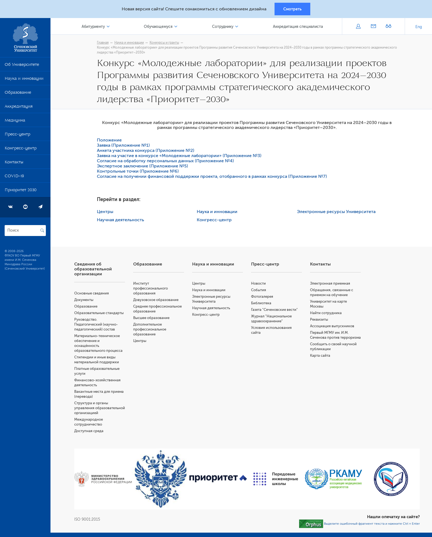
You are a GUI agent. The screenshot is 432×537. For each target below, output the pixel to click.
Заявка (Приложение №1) (123, 145)
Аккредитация (18, 107)
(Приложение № (306, 176)
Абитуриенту (94, 27)
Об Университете (22, 66)
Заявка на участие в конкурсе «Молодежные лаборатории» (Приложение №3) (179, 156)
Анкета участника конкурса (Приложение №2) (146, 150)
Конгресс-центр (21, 149)
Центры (105, 212)
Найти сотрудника (326, 313)
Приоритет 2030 (21, 191)
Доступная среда (89, 436)
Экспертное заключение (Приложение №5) (143, 166)
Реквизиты (319, 320)
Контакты (14, 163)
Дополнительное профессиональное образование (150, 330)
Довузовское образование (156, 300)
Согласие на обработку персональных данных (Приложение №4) (165, 161)
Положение (109, 140)
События (259, 290)
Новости (259, 284)
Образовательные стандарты (99, 313)
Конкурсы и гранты (165, 43)
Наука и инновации (24, 80)
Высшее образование (152, 318)
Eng (418, 27)
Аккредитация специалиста (298, 27)
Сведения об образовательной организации (94, 269)
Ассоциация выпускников (332, 326)
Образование (18, 94)
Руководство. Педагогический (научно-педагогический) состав (97, 325)
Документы (84, 300)
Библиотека (262, 303)
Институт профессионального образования (151, 289)
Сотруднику (223, 27)
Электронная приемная (330, 284)
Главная (103, 43)
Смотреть (292, 9)
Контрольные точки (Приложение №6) (138, 171)
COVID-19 (14, 177)
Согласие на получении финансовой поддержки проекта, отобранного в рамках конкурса (193, 176)
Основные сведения (92, 293)
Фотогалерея (263, 297)
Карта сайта (320, 361)
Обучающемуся (158, 27)
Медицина (15, 121)
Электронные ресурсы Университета (336, 212)
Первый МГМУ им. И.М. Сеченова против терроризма (329, 338)
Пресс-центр (17, 135)
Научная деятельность (121, 220)
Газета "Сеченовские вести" (275, 310)
